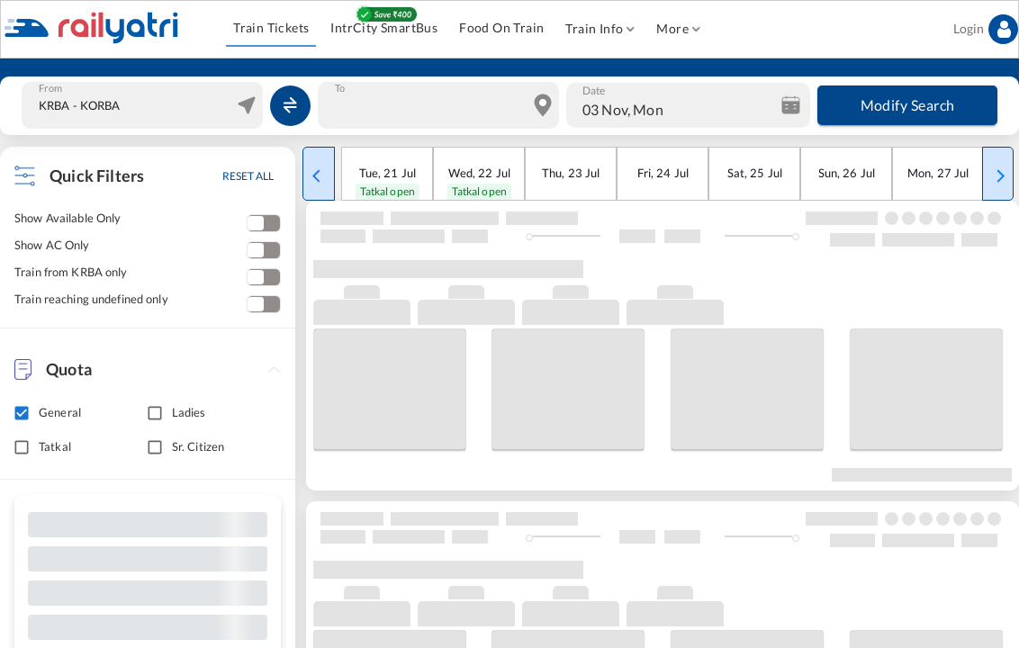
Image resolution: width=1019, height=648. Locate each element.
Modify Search (907, 105)
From (50, 88)
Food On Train (501, 28)
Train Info (600, 29)
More (678, 29)
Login (985, 29)
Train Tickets (271, 28)
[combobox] (144, 105)
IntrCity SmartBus (384, 28)
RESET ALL (248, 176)
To (340, 88)
